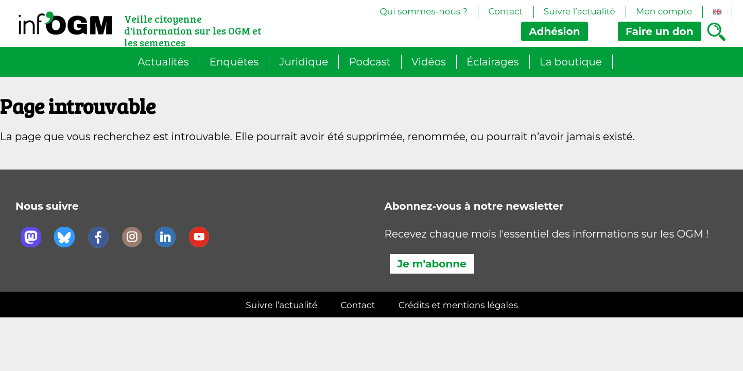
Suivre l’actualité (579, 11)
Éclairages (492, 62)
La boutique (571, 62)
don (660, 31)
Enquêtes (234, 62)
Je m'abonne (432, 264)
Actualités (162, 62)
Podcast (369, 62)
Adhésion (554, 31)
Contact (506, 11)
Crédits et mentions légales (458, 305)
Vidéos (428, 62)
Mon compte (664, 11)
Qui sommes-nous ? (423, 11)
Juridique (304, 62)
